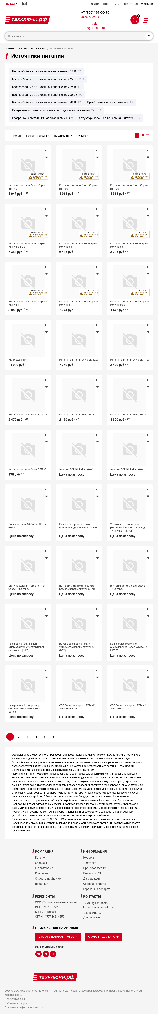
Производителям (94, 868)
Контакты (41, 873)
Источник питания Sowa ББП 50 (129, 414)
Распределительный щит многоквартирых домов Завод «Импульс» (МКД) (26, 647)
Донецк (10, 3)
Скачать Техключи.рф (103, 936)
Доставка (89, 863)
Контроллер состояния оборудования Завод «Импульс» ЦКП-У (129, 647)
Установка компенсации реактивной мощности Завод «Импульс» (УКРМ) (127, 527)
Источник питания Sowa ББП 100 (130, 359)
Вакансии (41, 884)
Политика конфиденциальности (24, 1007)
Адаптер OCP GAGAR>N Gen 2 (76, 469)
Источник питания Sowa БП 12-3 (78, 414)
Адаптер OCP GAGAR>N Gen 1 (127, 469)
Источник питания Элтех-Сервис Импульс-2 (27, 303)
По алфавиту (61, 135)
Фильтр (17, 135)
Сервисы (41, 863)
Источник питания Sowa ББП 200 (79, 359)
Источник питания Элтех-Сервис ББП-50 (27, 187)
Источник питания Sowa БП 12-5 (27, 414)
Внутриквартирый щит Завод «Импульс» (127, 587)
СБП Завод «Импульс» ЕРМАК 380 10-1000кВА (128, 707)
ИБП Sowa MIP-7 (18, 359)
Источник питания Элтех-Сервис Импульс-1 (78, 303)
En (24, 3)
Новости (89, 857)
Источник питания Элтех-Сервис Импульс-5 (78, 245)
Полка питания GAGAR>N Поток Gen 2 (27, 526)
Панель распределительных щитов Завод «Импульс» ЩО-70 (78, 526)
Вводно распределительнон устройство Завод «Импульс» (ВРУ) (76, 647)
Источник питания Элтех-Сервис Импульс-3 (129, 245)
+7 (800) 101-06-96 (95, 14)
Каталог (40, 857)
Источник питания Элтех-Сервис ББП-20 (129, 187)
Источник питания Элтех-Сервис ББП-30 (78, 187)
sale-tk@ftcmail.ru (95, 26)
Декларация (91, 878)
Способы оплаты (94, 884)
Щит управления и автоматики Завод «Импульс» (26, 587)
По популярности (36, 135)
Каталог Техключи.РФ (32, 48)
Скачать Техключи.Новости (58, 936)
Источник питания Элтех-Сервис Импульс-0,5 (129, 303)
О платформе (44, 868)
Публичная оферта (16, 1003)
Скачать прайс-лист (48, 878)
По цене (81, 135)
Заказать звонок (90, 17)
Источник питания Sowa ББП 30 (27, 469)
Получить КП (92, 873)
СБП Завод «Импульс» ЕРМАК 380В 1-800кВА (77, 707)
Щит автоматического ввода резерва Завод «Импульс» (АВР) (78, 587)
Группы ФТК (21, 999)
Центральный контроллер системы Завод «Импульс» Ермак (24, 708)
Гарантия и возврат (96, 889)
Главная (10, 48)
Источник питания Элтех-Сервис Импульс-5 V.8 (27, 245)
